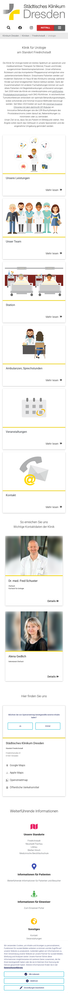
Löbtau (34, 847)
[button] (34, 765)
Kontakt (34, 935)
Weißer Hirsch (34, 850)
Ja (20, 726)
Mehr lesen (54, 190)
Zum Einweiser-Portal (34, 908)
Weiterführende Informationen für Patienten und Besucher (34, 880)
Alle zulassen (34, 974)
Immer (48, 726)
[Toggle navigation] (59, 28)
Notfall (45, 27)
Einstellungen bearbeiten (34, 988)
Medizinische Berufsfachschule (34, 853)
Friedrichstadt (34, 840)
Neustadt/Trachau (34, 844)
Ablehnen (34, 981)
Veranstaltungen (34, 938)
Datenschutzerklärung (13, 968)
